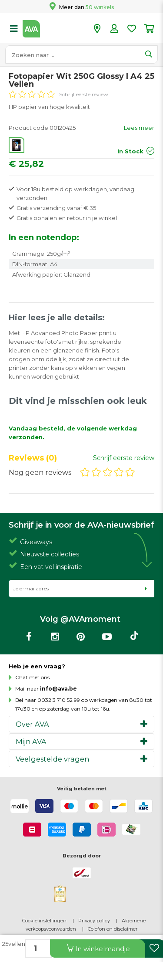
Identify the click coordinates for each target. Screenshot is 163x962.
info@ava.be (58, 688)
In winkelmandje (98, 948)
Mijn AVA (31, 741)
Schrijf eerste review (83, 94)
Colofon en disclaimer (112, 929)
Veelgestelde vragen (52, 759)
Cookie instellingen (44, 921)
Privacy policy (94, 921)
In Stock (130, 151)
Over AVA (32, 724)
